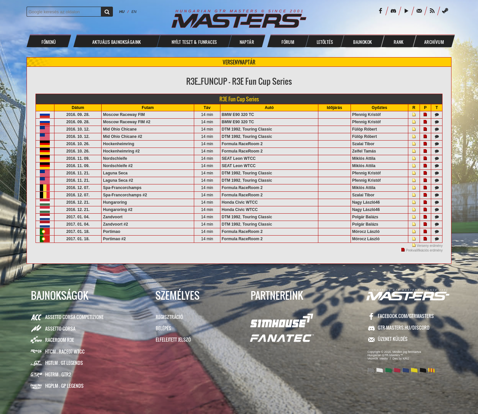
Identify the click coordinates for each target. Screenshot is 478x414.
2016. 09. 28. (78, 114)
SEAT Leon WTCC (239, 158)
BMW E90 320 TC (238, 114)
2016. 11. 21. (78, 173)
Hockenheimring (118, 144)
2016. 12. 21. (78, 202)
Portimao (111, 231)
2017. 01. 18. (78, 231)
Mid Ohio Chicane (119, 129)
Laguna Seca (115, 173)
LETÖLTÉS (325, 42)
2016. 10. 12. (78, 129)
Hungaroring (115, 202)
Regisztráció (169, 316)
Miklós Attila (363, 158)
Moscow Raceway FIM (124, 114)
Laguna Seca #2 (118, 180)
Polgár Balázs (365, 217)
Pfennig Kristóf (366, 114)
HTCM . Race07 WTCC (65, 351)
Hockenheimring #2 (121, 151)
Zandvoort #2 (115, 224)
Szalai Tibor (363, 144)
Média (384, 358)
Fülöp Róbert (364, 129)
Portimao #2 (114, 239)
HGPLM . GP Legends (64, 385)
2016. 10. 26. (78, 144)
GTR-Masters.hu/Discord (404, 327)
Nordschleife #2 (117, 165)
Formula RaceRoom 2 (242, 144)
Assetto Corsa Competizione (74, 316)
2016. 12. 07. (78, 187)
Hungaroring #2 (117, 209)
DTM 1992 (231, 129)
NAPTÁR (247, 42)
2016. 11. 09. (78, 158)
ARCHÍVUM (434, 42)
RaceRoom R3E (59, 339)
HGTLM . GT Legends (64, 362)
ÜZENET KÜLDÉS (393, 338)
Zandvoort (112, 217)
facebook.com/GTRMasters (406, 315)
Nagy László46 (366, 202)
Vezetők (372, 358)
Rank (399, 42)
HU (121, 12)
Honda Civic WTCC (240, 202)
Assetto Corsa (60, 328)
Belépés (163, 328)
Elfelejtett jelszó (173, 339)
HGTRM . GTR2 (58, 374)
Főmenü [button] (48, 42)
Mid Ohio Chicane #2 (122, 136)
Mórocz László (366, 231)
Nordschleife (115, 158)
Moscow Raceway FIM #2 (126, 122)
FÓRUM (287, 42)
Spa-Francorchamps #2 (125, 195)
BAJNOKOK (362, 42)
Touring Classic (257, 129)
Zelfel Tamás (364, 151)
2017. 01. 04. (78, 217)
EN (133, 12)
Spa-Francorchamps (122, 187)
